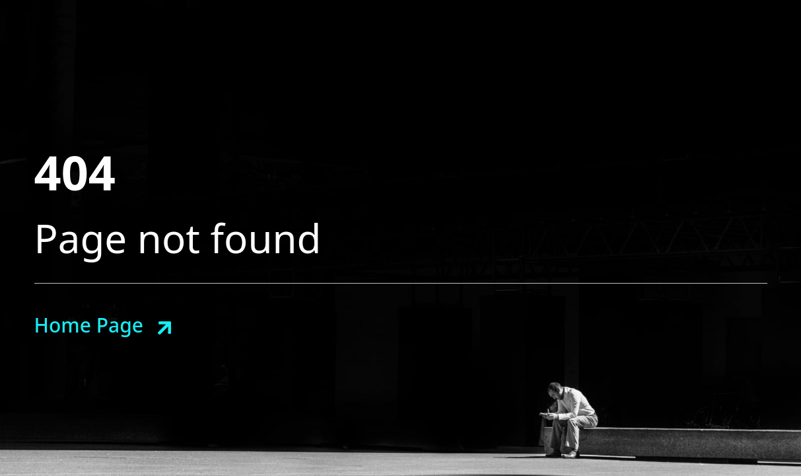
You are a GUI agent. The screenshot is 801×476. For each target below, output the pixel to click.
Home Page (88, 324)
